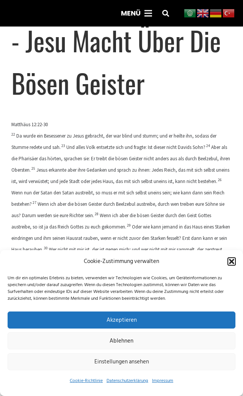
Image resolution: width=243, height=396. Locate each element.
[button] (231, 261)
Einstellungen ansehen (121, 361)
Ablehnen (121, 341)
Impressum (162, 380)
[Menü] (136, 13)
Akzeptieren (122, 320)
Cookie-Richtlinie (86, 380)
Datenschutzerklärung (127, 380)
